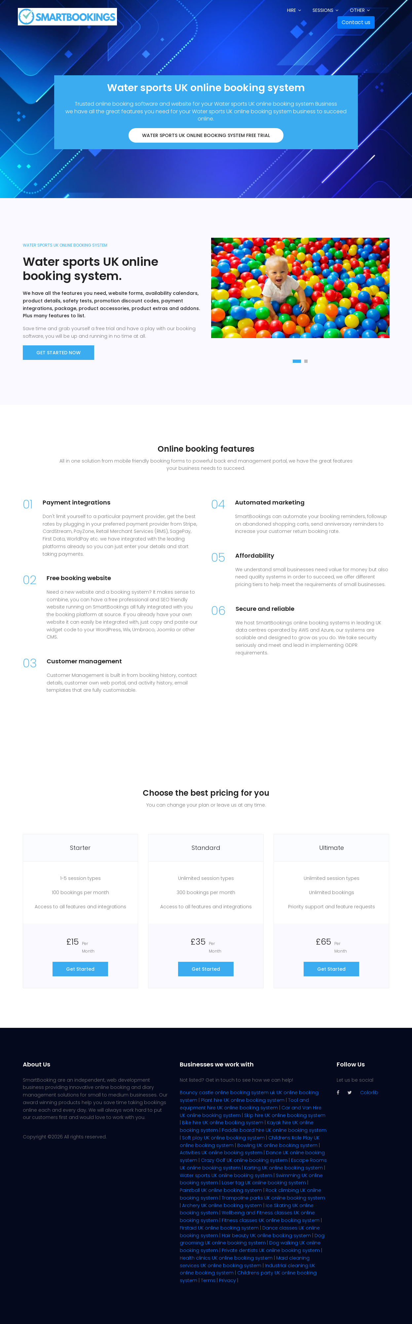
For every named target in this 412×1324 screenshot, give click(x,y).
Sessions (323, 10)
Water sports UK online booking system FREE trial (206, 135)
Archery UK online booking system (222, 1205)
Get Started (80, 969)
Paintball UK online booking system (221, 1190)
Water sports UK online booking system (226, 1175)
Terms (208, 1280)
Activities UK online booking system (221, 1152)
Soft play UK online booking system (223, 1137)
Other (357, 10)
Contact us (356, 22)
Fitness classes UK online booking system (270, 1220)
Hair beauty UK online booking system (266, 1235)
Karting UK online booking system (283, 1168)
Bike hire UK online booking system (222, 1122)
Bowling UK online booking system (277, 1145)
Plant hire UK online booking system (242, 1100)
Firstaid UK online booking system (219, 1228)
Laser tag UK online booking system (264, 1182)
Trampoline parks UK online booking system (273, 1198)
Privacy (227, 1280)
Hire (291, 10)
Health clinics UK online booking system (226, 1258)
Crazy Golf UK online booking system (244, 1160)
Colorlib (369, 1092)
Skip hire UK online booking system (284, 1115)
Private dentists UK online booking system (271, 1250)
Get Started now (58, 352)
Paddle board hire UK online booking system (274, 1130)
